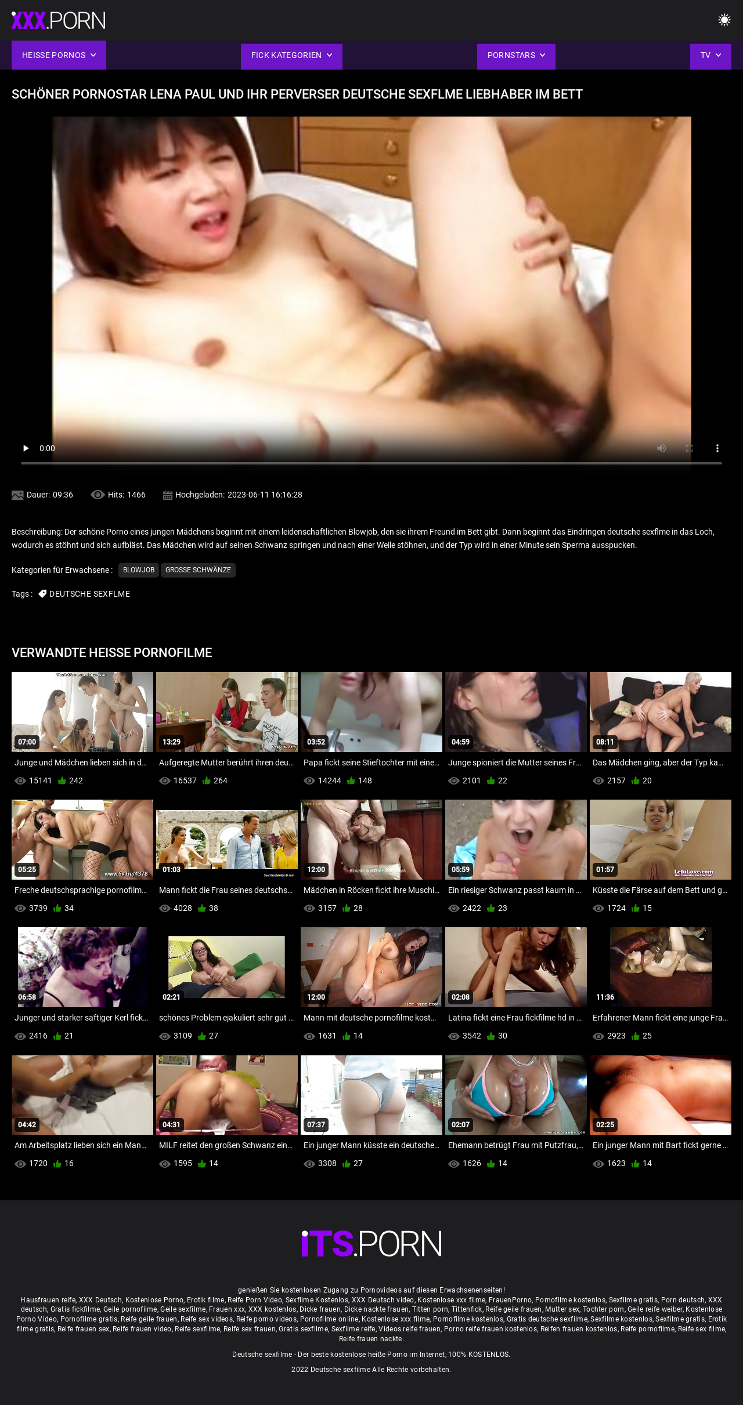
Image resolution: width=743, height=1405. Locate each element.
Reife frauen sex (83, 1329)
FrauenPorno (510, 1300)
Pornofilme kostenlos (570, 1300)
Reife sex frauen (249, 1329)
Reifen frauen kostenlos (579, 1329)
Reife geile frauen (513, 1309)
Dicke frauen (320, 1309)
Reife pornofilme (648, 1329)
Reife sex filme (702, 1329)
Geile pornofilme (130, 1309)
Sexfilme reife (353, 1329)
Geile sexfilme (182, 1309)
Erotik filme (206, 1300)
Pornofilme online (329, 1319)
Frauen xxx (227, 1309)
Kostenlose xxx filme (451, 1300)
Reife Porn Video (255, 1300)
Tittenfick (467, 1309)
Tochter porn (604, 1309)
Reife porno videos (266, 1319)
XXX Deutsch (100, 1300)
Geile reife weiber (654, 1309)
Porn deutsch (683, 1300)
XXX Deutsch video (383, 1300)
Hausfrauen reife (47, 1300)
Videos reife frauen (409, 1329)
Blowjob (138, 570)
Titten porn (430, 1309)
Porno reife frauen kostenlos (490, 1329)
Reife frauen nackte (370, 1339)
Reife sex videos (207, 1319)
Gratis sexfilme (303, 1329)
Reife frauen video (142, 1329)
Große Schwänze (198, 570)
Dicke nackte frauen (376, 1309)
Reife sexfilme (197, 1329)
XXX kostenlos (272, 1309)
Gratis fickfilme (75, 1309)
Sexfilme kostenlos (621, 1319)
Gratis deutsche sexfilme (547, 1319)
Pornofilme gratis (89, 1319)
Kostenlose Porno (154, 1300)
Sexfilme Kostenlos (317, 1300)
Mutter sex (562, 1309)
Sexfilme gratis (633, 1300)
